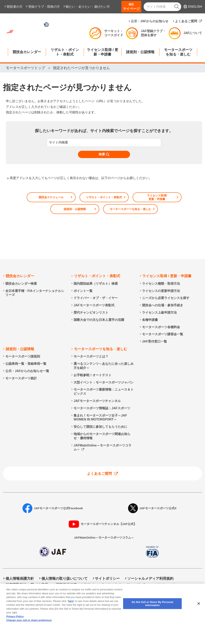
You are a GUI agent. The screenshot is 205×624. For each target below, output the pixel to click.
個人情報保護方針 (20, 578)
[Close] (198, 606)
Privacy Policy (15, 619)
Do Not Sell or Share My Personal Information (140, 585)
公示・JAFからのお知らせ (149, 21)
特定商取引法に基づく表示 (27, 585)
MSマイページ (131, 7)
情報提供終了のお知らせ (75, 585)
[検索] (176, 6)
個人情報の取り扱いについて (64, 578)
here (70, 603)
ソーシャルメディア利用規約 (150, 578)
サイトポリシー (107, 578)
